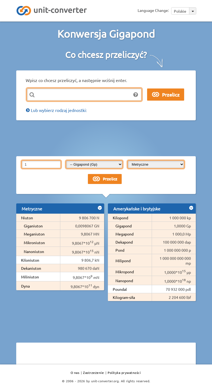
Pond (119, 250)
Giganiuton (33, 225)
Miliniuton (30, 276)
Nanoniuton (34, 251)
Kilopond (120, 217)
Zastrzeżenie (93, 372)
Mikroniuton (34, 242)
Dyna (25, 286)
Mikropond (124, 271)
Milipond (123, 260)
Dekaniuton (31, 268)
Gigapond (123, 225)
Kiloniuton (30, 260)
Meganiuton (34, 233)
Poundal (120, 289)
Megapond (124, 233)
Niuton (27, 217)
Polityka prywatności (124, 372)
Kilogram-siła (124, 297)
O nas (75, 372)
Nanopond (124, 280)
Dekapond (124, 242)
